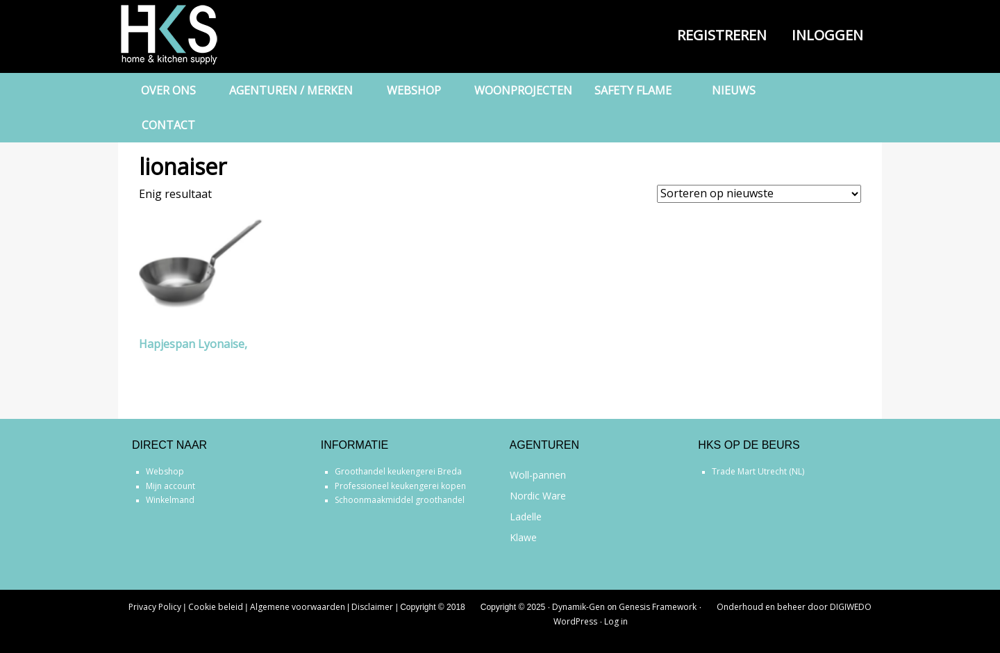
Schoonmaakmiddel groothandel (400, 500)
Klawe (523, 537)
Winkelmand (170, 500)
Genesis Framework (658, 607)
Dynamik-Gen (578, 607)
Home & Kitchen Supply (187, 34)
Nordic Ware (538, 495)
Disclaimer (372, 607)
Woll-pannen (538, 474)
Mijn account (170, 486)
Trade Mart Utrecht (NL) (758, 471)
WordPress (575, 621)
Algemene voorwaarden (297, 607)
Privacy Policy (154, 607)
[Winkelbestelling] (759, 194)
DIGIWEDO (851, 607)
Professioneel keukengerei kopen (400, 486)
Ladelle (526, 516)
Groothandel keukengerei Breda (398, 471)
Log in (616, 621)
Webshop (165, 471)
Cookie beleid (215, 607)
